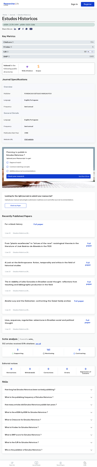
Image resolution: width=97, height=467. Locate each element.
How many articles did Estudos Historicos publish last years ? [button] (31, 405)
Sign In (74, 4)
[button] (13, 42)
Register (88, 4)
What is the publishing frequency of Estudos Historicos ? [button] (29, 397)
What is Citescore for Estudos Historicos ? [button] (23, 420)
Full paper (38, 224)
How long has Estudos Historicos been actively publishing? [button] (30, 390)
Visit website (28, 139)
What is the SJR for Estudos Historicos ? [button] (22, 442)
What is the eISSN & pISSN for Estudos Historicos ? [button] (26, 412)
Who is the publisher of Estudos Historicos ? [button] (23, 450)
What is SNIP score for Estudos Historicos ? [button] (23, 435)
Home (5, 15)
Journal (12, 15)
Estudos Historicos (24, 15)
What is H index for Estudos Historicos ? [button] (22, 427)
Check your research (48, 176)
